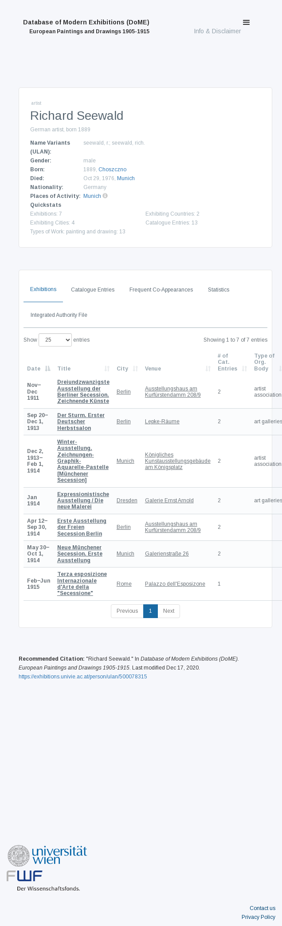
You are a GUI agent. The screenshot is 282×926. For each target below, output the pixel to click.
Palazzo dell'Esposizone (175, 584)
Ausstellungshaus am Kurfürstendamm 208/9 (173, 392)
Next (168, 611)
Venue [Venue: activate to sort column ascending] (153, 369)
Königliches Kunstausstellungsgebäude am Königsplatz (178, 461)
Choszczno (112, 169)
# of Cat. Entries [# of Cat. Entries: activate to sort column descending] (227, 362)
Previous (127, 611)
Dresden (127, 500)
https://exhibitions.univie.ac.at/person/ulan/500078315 (83, 677)
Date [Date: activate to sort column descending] (33, 369)
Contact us (262, 908)
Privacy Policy (258, 917)
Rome (124, 584)
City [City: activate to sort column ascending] (122, 369)
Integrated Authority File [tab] (59, 315)
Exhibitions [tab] (43, 289)
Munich (126, 178)
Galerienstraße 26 (167, 554)
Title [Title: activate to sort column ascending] (63, 369)
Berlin (124, 392)
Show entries (57, 340)
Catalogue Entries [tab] (92, 290)
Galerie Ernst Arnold (169, 500)
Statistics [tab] (218, 290)
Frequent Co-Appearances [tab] (161, 290)
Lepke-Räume (162, 421)
